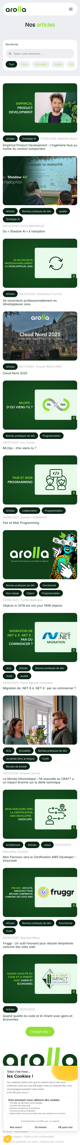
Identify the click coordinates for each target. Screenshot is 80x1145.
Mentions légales (12, 1136)
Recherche (12, 44)
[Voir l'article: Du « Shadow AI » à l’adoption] (40, 194)
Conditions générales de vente (20, 1141)
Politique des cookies (51, 1141)
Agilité (58, 64)
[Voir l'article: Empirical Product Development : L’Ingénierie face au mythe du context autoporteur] (40, 116)
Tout (11, 64)
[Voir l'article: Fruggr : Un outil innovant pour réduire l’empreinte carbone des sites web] (40, 908)
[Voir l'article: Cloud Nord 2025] (40, 343)
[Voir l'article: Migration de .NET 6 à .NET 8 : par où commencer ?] (40, 651)
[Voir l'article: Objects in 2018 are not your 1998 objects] (40, 568)
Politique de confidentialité (38, 1136)
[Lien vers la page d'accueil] (16, 9)
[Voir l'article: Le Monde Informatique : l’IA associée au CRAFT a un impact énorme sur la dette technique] (40, 740)
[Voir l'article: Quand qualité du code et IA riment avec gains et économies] (40, 987)
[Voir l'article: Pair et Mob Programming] (40, 490)
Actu (24, 64)
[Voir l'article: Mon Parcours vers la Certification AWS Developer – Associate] (40, 826)
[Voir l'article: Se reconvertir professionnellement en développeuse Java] (40, 272)
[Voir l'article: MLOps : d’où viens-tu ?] (40, 415)
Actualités (41, 64)
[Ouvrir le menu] (70, 9)
